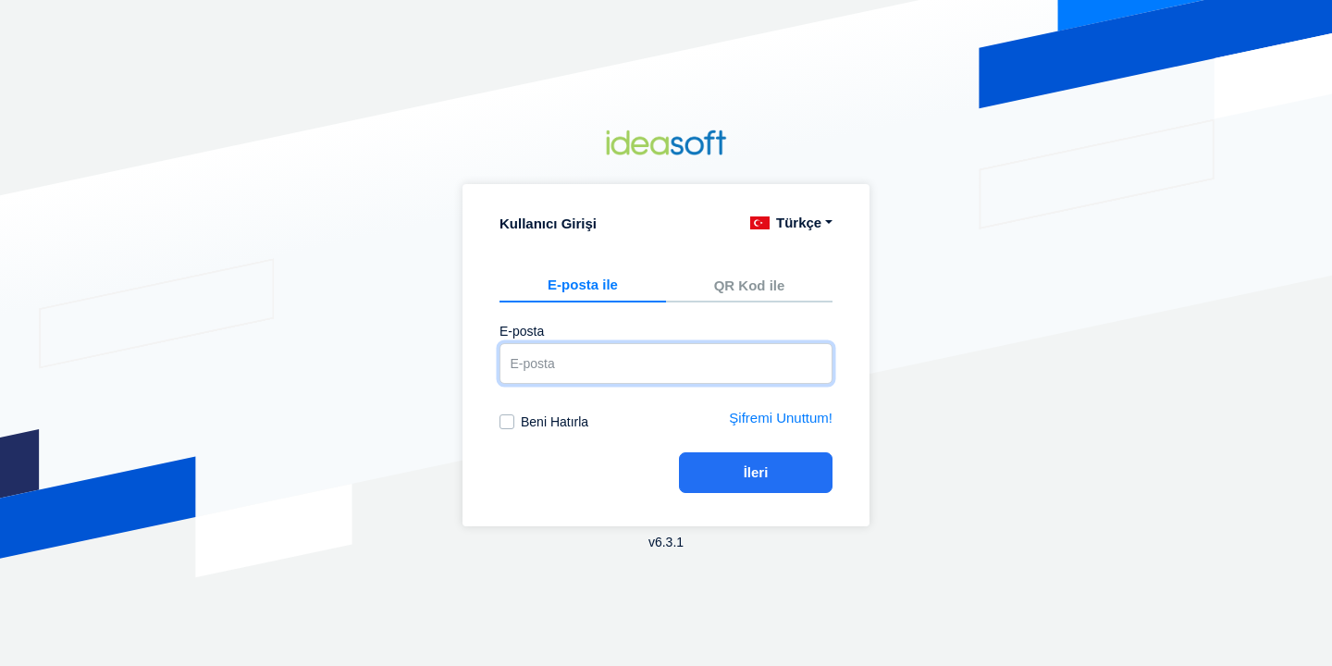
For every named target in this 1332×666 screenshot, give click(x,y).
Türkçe (785, 222)
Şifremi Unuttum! (780, 418)
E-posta (522, 331)
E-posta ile (583, 284)
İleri (756, 472)
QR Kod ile (749, 285)
